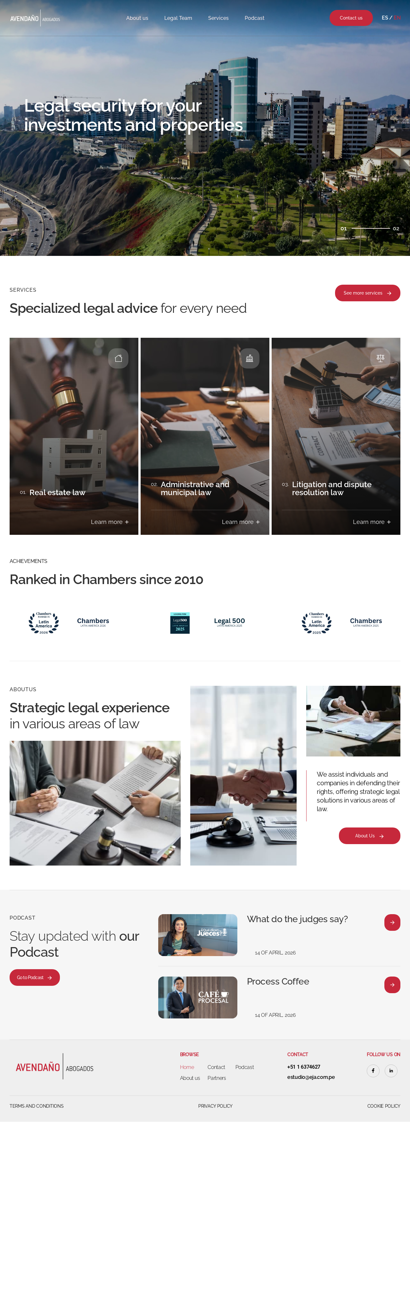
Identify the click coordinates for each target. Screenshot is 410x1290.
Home (187, 1067)
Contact (216, 1067)
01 (343, 228)
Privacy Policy (215, 1106)
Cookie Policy (383, 1106)
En (397, 18)
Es (385, 18)
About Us (369, 836)
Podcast (255, 18)
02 (396, 228)
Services (218, 18)
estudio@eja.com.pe (311, 1077)
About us (137, 18)
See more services (368, 293)
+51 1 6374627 (303, 1067)
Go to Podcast (35, 978)
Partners (217, 1078)
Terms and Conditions (36, 1106)
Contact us (351, 17)
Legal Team (178, 18)
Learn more (110, 521)
